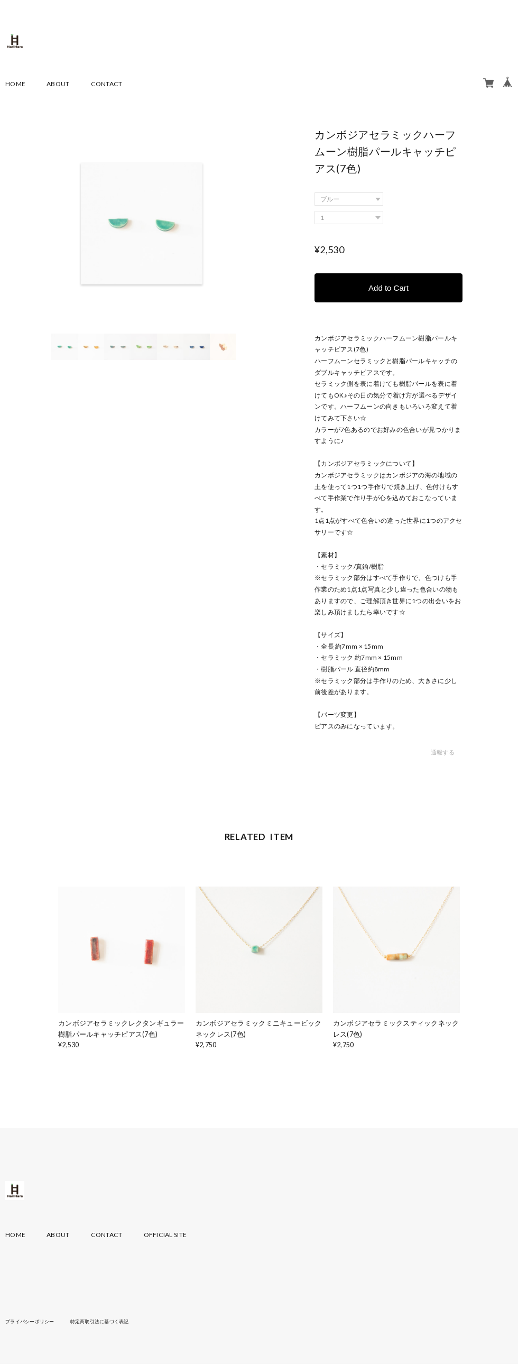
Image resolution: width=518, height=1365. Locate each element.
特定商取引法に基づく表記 (108, 1321)
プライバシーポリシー (32, 1321)
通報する (443, 753)
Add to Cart (388, 287)
